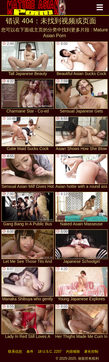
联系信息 (15, 351)
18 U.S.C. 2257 (50, 351)
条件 (29, 351)
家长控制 (91, 351)
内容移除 (73, 351)
